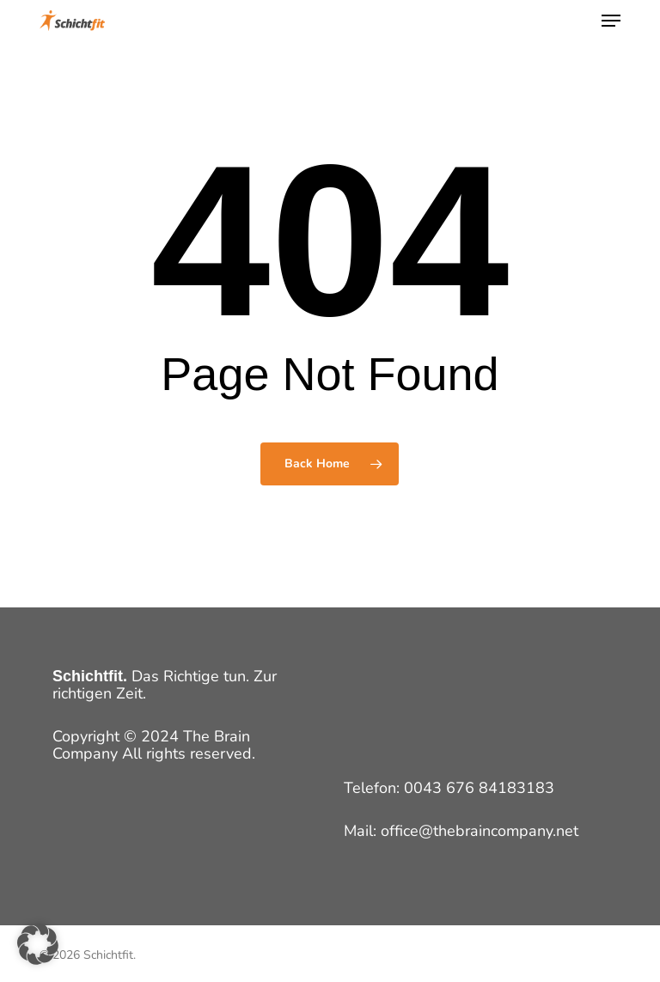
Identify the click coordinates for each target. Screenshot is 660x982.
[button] (611, 20)
